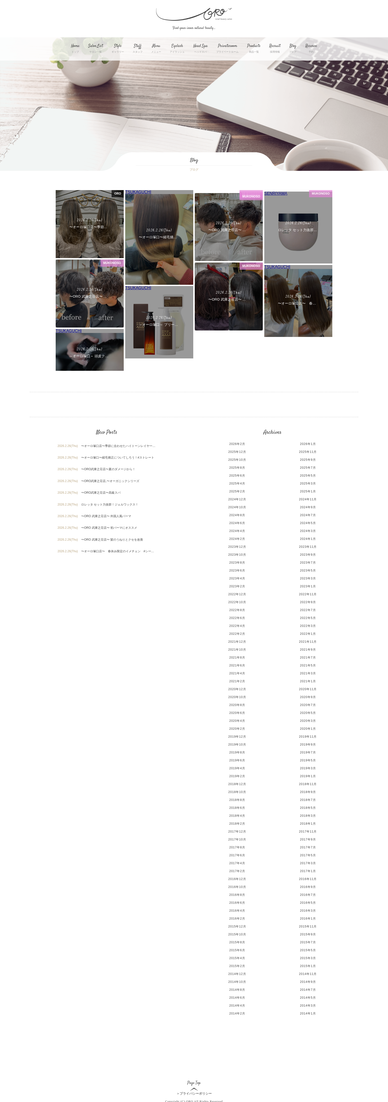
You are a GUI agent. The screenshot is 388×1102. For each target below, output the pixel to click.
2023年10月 (237, 546)
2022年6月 (237, 609)
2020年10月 (237, 688)
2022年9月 (308, 593)
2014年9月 (308, 973)
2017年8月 (237, 838)
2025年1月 (308, 482)
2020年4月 (237, 712)
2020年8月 (237, 696)
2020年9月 (308, 688)
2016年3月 (308, 902)
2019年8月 (237, 743)
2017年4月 (237, 854)
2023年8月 (237, 553)
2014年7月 (308, 981)
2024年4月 (237, 522)
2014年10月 (237, 973)
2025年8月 (237, 459)
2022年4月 (237, 617)
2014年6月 (237, 989)
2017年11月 (308, 822)
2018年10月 (237, 783)
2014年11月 (308, 965)
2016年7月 (308, 886)
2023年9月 (308, 546)
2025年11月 (308, 443)
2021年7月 (308, 648)
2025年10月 (237, 451)
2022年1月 (308, 625)
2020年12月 (237, 680)
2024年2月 (237, 530)
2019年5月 (308, 751)
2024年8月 (237, 506)
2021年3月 (308, 664)
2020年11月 (308, 680)
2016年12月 (237, 870)
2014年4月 (237, 996)
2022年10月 (237, 593)
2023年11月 (308, 538)
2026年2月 (237, 435)
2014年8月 (237, 981)
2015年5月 (308, 941)
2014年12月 (237, 965)
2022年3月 (308, 617)
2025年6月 (237, 466)
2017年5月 (308, 846)
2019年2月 (237, 767)
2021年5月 (308, 656)
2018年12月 (237, 775)
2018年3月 (308, 807)
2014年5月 (308, 989)
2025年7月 (308, 459)
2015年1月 (308, 957)
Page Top (194, 1070)
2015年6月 (237, 941)
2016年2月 (237, 909)
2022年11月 (308, 585)
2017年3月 (308, 854)
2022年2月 (237, 625)
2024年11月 (308, 490)
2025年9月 (308, 451)
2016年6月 (237, 894)
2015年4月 (237, 949)
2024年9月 (308, 498)
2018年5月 (308, 799)
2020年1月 (308, 720)
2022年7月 (308, 601)
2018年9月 (308, 783)
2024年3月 (308, 522)
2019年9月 (308, 735)
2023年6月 (237, 561)
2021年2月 (237, 672)
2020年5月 (308, 704)
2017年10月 (237, 830)
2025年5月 (308, 466)
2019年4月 (237, 759)
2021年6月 (237, 656)
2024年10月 (237, 498)
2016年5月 (308, 894)
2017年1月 (308, 862)
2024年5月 (308, 514)
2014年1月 (308, 1004)
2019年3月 (308, 759)
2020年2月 (237, 720)
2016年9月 (308, 878)
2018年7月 (308, 791)
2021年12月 (237, 633)
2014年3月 (308, 996)
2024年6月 (237, 514)
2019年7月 (308, 743)
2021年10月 (237, 640)
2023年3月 (308, 569)
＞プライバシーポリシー (194, 1084)
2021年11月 (308, 633)
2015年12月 (237, 917)
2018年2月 (237, 814)
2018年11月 (308, 775)
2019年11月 (308, 727)
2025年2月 (237, 482)
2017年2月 (237, 862)
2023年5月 (308, 561)
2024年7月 (308, 506)
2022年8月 (237, 601)
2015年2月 (237, 957)
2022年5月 (308, 609)
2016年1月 (308, 909)
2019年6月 (237, 751)
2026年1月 (308, 435)
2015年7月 (308, 933)
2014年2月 (237, 1004)
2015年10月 (237, 925)
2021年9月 (308, 640)
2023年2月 (237, 577)
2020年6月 (237, 704)
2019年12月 (237, 727)
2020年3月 (308, 712)
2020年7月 (308, 696)
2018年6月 (237, 799)
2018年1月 (308, 814)
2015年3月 (308, 949)
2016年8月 (237, 886)
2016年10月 (237, 878)
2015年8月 (237, 933)
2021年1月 (308, 672)
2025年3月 (308, 474)
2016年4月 (237, 902)
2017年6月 (237, 846)
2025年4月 (237, 474)
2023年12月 (237, 538)
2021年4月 (237, 664)
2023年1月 (308, 577)
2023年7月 (308, 553)
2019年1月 (308, 767)
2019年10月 (237, 735)
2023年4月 (237, 569)
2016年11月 (308, 870)
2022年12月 (237, 585)
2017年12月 (237, 822)
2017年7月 (308, 838)
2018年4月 (237, 807)
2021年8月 (237, 648)
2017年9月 (308, 830)
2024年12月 (237, 490)
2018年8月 (237, 791)
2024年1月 (308, 530)
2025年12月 (237, 443)
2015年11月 (308, 917)
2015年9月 (308, 925)
